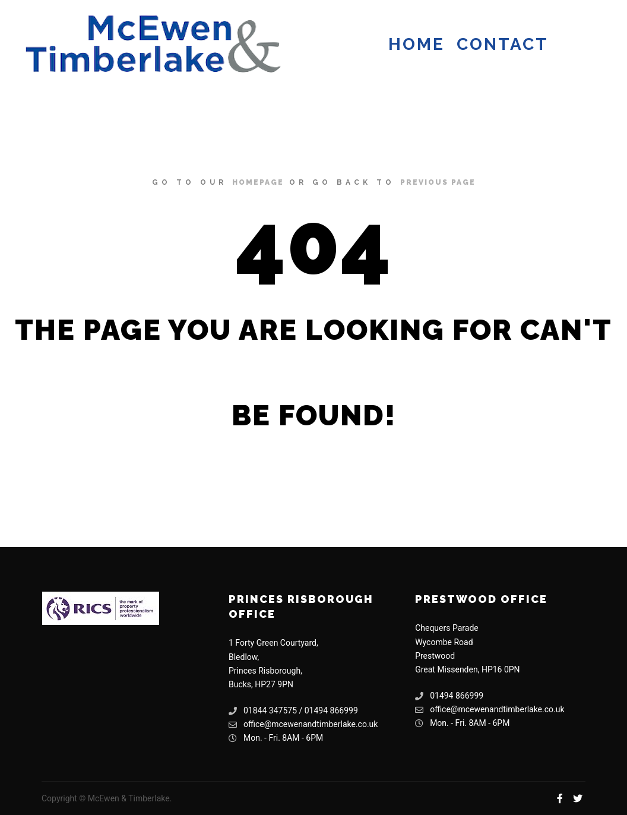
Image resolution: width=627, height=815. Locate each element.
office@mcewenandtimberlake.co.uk (303, 724)
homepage (258, 182)
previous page (438, 182)
